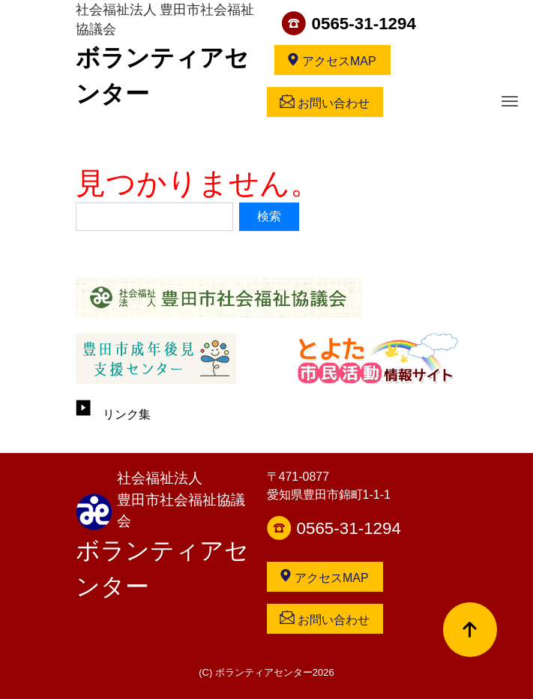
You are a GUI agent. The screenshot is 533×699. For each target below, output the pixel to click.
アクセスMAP (332, 60)
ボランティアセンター (162, 568)
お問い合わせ (325, 102)
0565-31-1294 (364, 23)
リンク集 (113, 414)
